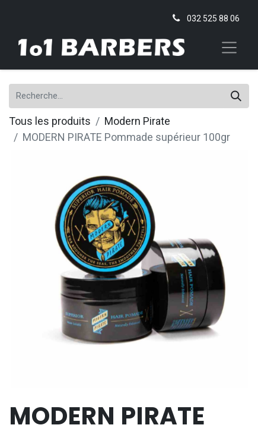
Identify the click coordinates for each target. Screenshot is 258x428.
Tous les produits (50, 121)
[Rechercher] (236, 96)
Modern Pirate (137, 121)
